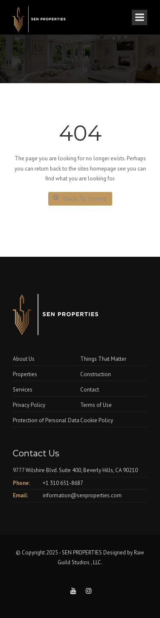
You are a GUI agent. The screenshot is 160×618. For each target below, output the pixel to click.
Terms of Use (96, 405)
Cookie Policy (96, 420)
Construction (95, 374)
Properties (25, 374)
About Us (24, 359)
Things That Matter (103, 359)
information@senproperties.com (82, 495)
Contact (89, 389)
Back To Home (80, 198)
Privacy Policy (29, 405)
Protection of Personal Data (46, 420)
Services (22, 389)
